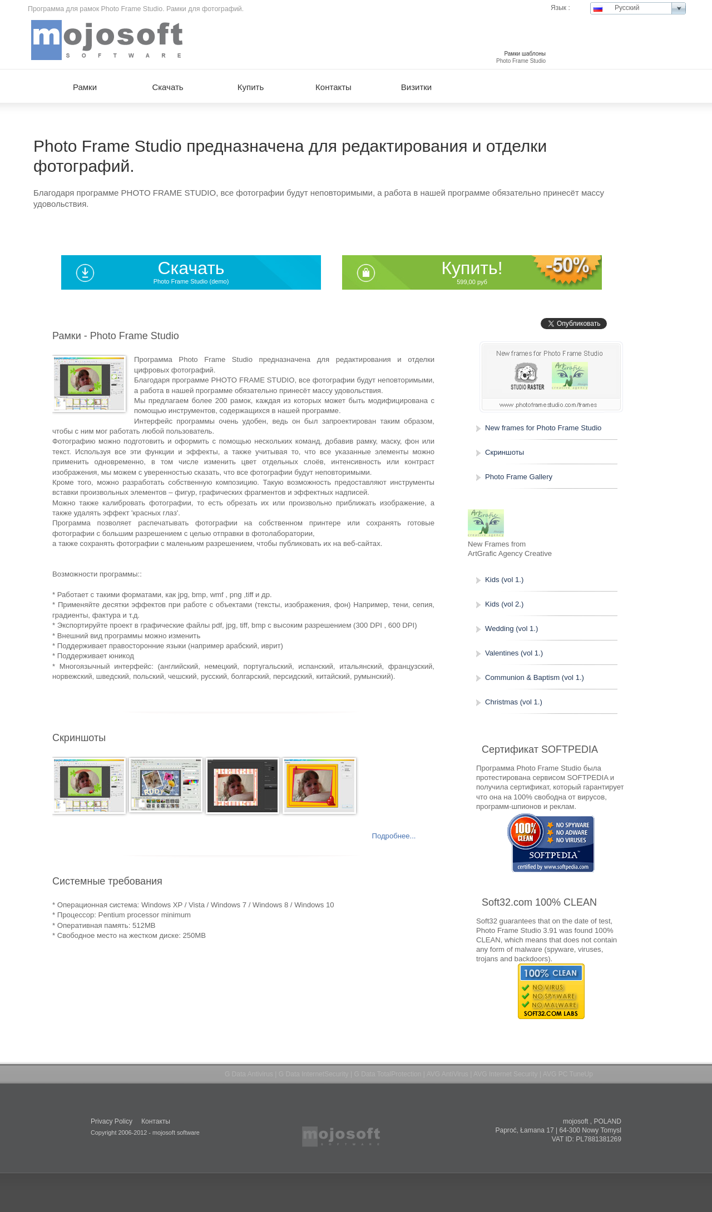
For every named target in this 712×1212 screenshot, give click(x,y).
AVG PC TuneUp (568, 1074)
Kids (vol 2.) (504, 604)
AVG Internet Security (505, 1074)
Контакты (333, 87)
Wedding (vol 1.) (511, 628)
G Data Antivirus (249, 1074)
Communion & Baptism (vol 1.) (534, 677)
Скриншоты (504, 452)
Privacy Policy (111, 1121)
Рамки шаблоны (525, 54)
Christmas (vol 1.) (513, 702)
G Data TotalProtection (387, 1074)
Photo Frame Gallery (518, 477)
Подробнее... (394, 836)
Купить (251, 87)
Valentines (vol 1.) (514, 653)
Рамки (85, 87)
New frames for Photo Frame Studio (543, 428)
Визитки (416, 87)
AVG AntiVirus (447, 1074)
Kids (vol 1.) (504, 579)
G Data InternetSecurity (314, 1074)
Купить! (471, 268)
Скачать (191, 268)
